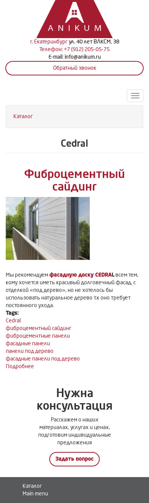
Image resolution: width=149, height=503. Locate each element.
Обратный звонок (74, 68)
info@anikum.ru (83, 57)
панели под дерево (29, 351)
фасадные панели (28, 343)
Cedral (13, 321)
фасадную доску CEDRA (80, 275)
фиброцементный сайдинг (38, 328)
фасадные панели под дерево (43, 359)
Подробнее (20, 366)
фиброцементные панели (38, 336)
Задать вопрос (74, 459)
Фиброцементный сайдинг (74, 180)
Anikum (67, 28)
